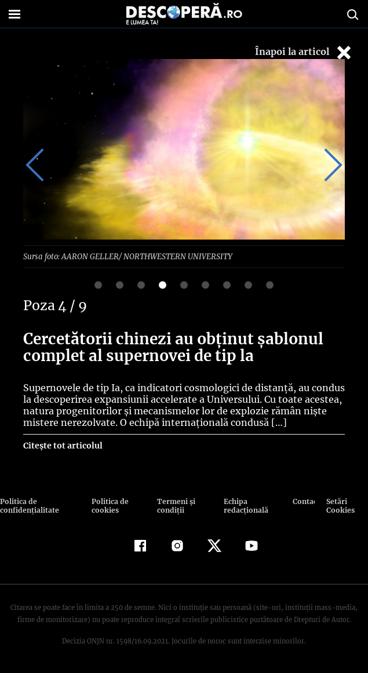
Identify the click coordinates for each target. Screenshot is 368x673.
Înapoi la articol (304, 52)
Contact (304, 501)
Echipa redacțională (244, 505)
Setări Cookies (340, 505)
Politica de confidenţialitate (28, 505)
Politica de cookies (109, 505)
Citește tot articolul (62, 445)
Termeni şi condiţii (174, 505)
